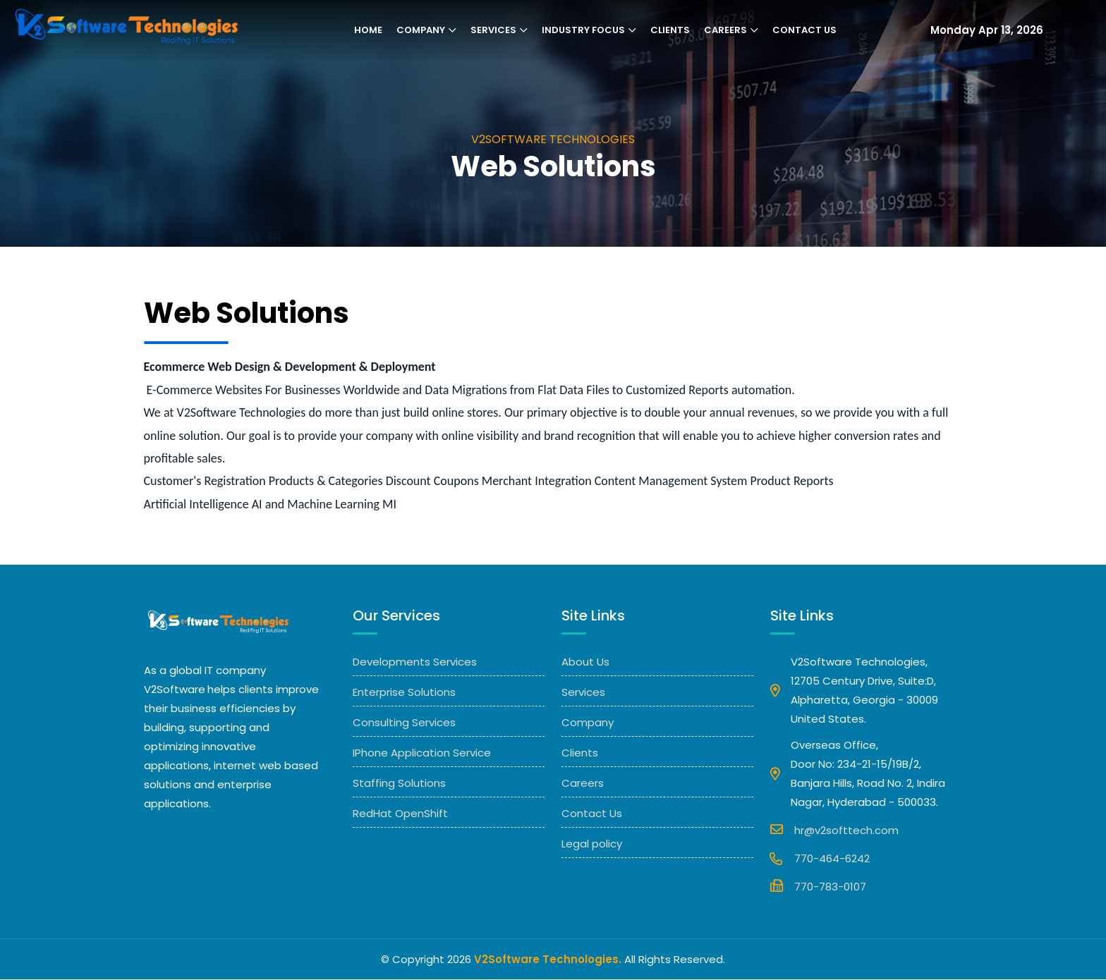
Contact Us (804, 30)
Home (368, 30)
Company (420, 30)
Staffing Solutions (399, 783)
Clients (670, 30)
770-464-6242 (820, 859)
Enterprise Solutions (404, 692)
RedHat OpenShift (400, 814)
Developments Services (415, 662)
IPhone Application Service (422, 753)
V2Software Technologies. (547, 960)
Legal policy (591, 844)
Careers (725, 30)
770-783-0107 (818, 886)
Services (493, 30)
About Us (585, 662)
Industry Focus (583, 30)
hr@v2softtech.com (834, 829)
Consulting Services (404, 723)
